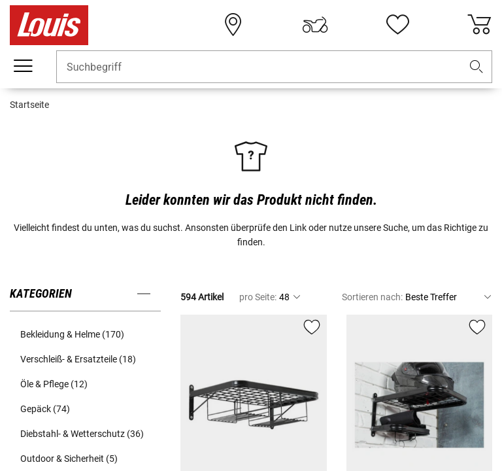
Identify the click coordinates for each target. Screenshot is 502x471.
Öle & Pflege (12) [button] (54, 384)
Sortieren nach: (372, 297)
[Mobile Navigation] (23, 66)
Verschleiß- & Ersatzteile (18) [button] (78, 359)
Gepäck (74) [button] (45, 409)
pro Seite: (257, 297)
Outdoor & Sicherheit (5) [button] (69, 458)
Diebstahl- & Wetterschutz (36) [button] (82, 433)
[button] (476, 67)
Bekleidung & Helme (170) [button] (72, 334)
